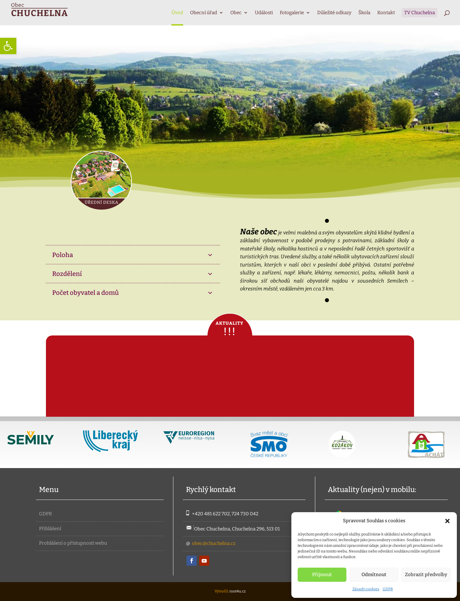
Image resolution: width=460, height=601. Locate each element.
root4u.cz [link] (237, 591)
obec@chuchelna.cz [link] (213, 543)
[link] (8, 46)
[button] (447, 521)
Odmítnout (374, 574)
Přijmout (322, 574)
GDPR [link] (388, 589)
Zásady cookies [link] (365, 589)
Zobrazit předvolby (426, 574)
